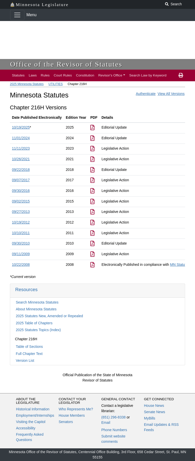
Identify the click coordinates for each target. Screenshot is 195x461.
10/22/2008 (21, 265)
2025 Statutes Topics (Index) (38, 330)
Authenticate (146, 94)
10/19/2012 (21, 222)
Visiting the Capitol (30, 422)
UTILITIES (55, 84)
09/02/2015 (21, 201)
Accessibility (25, 428)
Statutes (18, 75)
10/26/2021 (21, 159)
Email (105, 422)
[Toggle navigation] (17, 15)
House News (154, 406)
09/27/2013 (21, 212)
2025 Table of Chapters (34, 323)
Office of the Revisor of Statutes (66, 64)
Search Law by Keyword (148, 75)
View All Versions (171, 94)
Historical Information (33, 409)
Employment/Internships (35, 415)
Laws (33, 75)
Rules (45, 75)
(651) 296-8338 (113, 417)
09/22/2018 (21, 170)
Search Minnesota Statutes (37, 302)
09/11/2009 (21, 254)
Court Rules (63, 75)
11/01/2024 (21, 138)
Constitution (85, 75)
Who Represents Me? (76, 409)
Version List (25, 360)
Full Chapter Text (29, 354)
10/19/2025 (21, 127)
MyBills (149, 418)
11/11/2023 (21, 148)
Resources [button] (26, 289)
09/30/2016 (21, 191)
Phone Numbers (114, 430)
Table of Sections (29, 347)
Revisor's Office (110, 75)
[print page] (180, 75)
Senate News (154, 412)
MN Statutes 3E (182, 265)
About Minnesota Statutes (36, 309)
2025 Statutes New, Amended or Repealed (49, 316)
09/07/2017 (21, 180)
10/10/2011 (21, 233)
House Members (72, 415)
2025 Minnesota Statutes (27, 84)
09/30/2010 (21, 243)
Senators (66, 422)
